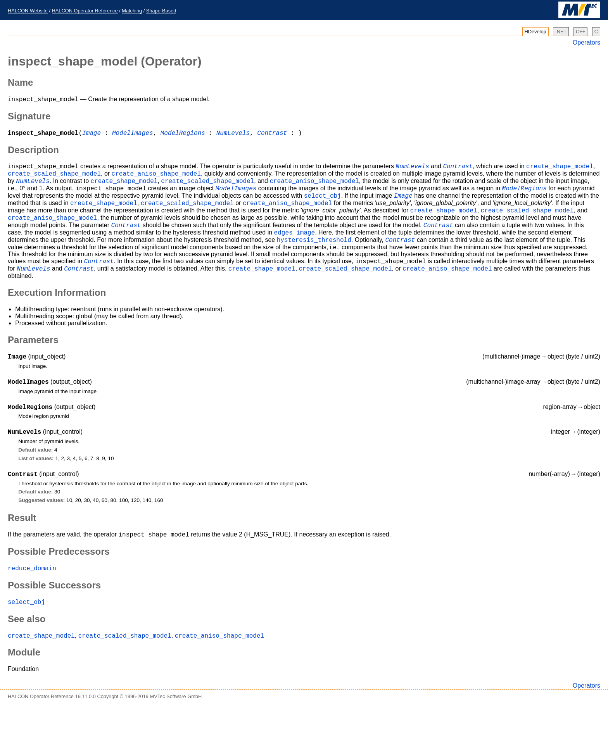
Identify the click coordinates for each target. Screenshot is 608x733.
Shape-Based (161, 11)
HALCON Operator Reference (85, 11)
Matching (132, 11)
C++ (580, 31)
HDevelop (535, 31)
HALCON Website (28, 11)
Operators (586, 42)
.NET (561, 31)
